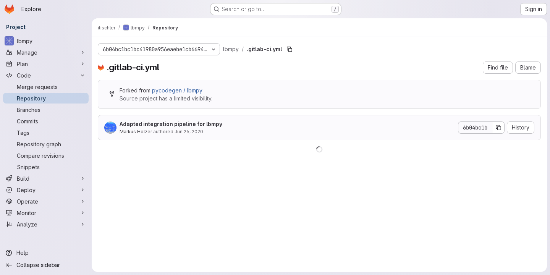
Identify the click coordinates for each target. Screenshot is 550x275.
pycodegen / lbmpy (177, 90)
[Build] (46, 178)
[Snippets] (46, 167)
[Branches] (46, 109)
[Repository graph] (46, 144)
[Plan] (46, 63)
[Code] (46, 75)
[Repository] (46, 98)
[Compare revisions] (46, 155)
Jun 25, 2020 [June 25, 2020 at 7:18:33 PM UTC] (189, 131)
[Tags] (46, 132)
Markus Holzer (136, 131)
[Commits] (46, 121)
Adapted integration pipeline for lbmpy (171, 124)
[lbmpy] (46, 41)
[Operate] (46, 201)
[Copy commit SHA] (498, 127)
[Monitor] (46, 212)
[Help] (46, 252)
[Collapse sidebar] (46, 265)
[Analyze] (46, 224)
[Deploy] (46, 189)
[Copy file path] (289, 49)
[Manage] (46, 52)
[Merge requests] (46, 86)
